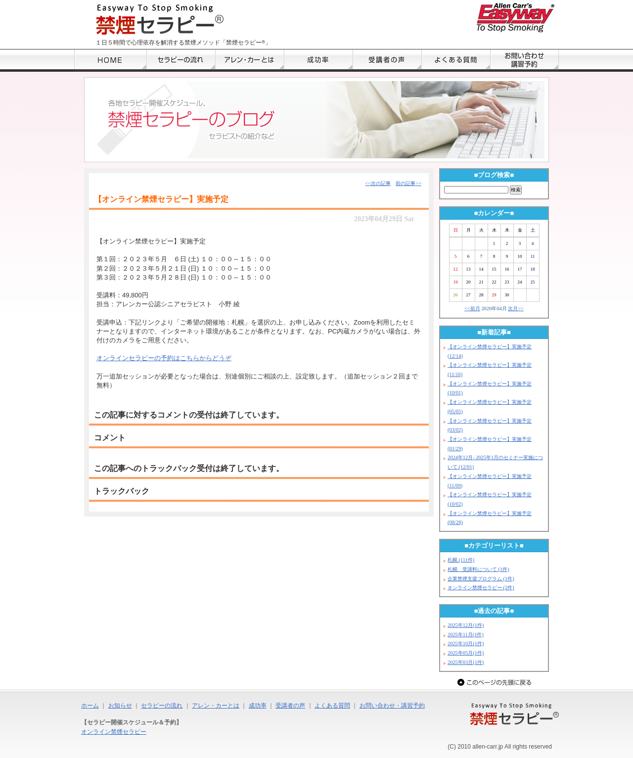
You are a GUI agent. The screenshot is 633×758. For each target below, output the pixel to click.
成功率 (258, 705)
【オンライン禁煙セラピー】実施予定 (161, 199)
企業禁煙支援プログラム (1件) (481, 578)
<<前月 (472, 308)
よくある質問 (332, 705)
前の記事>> (408, 183)
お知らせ (120, 705)
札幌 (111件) (461, 560)
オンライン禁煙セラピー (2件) (481, 587)
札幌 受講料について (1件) (478, 569)
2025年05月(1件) (466, 653)
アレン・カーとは (215, 705)
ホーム (90, 705)
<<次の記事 (378, 183)
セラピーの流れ (161, 705)
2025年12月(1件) (466, 625)
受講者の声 (290, 705)
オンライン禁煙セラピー (113, 731)
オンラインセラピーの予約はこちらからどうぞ (163, 358)
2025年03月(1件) (466, 662)
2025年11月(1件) (466, 634)
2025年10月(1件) (466, 643)
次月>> (516, 308)
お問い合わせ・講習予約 (392, 705)
